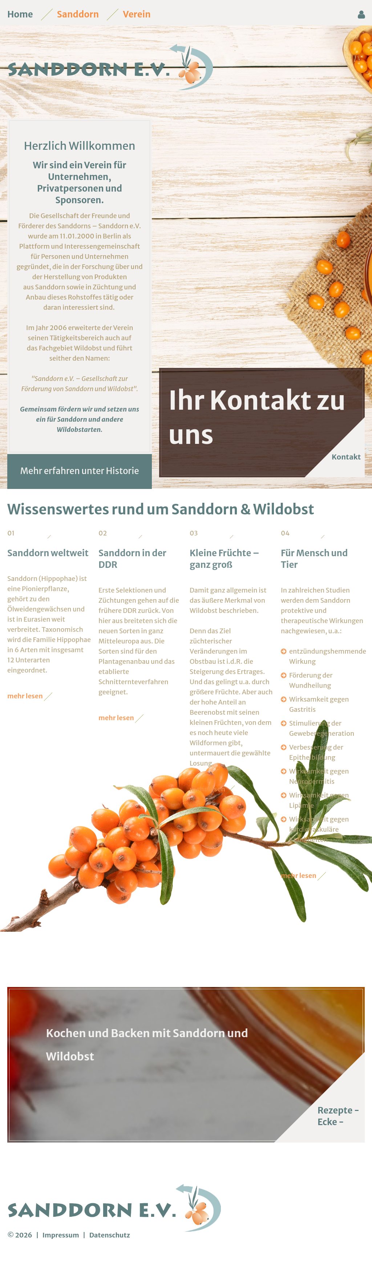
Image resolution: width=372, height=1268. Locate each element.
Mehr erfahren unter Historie (79, 471)
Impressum (61, 1235)
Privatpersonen (70, 188)
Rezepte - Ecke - (338, 1116)
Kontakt (342, 456)
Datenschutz (109, 1235)
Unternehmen (78, 176)
